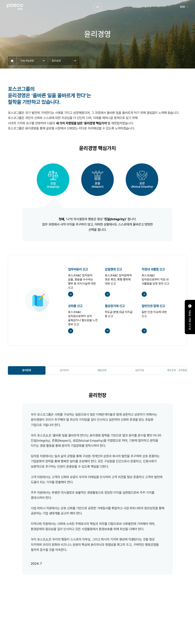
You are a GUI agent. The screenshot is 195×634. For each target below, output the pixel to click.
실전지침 (139, 370)
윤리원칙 (64, 370)
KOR (184, 7)
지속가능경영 (27, 60)
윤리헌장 (26, 370)
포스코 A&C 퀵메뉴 (190, 317)
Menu (97, 7)
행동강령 (102, 370)
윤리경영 (56, 60)
